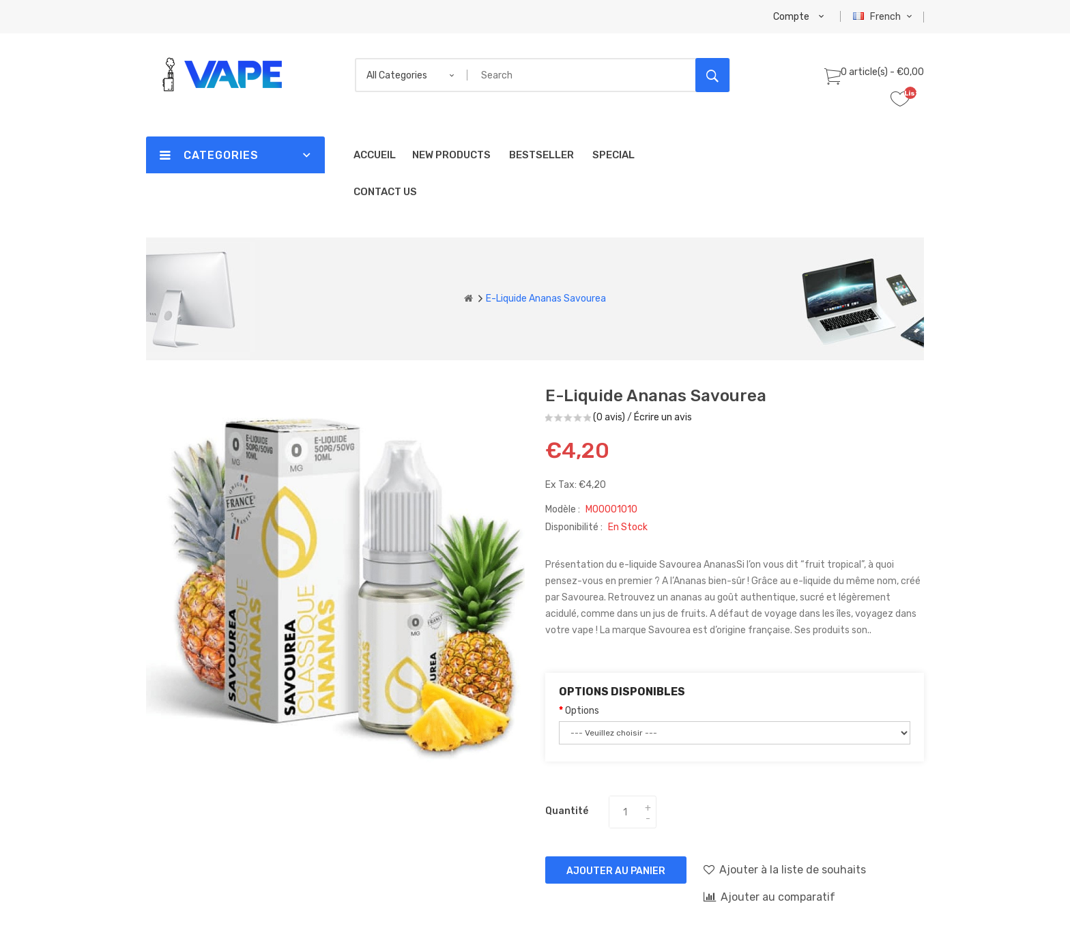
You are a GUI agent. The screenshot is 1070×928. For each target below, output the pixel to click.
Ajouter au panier (615, 871)
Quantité (566, 811)
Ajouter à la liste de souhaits (785, 869)
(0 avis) (609, 417)
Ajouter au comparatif (769, 897)
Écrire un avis (663, 417)
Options (582, 710)
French (884, 17)
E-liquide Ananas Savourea (546, 298)
